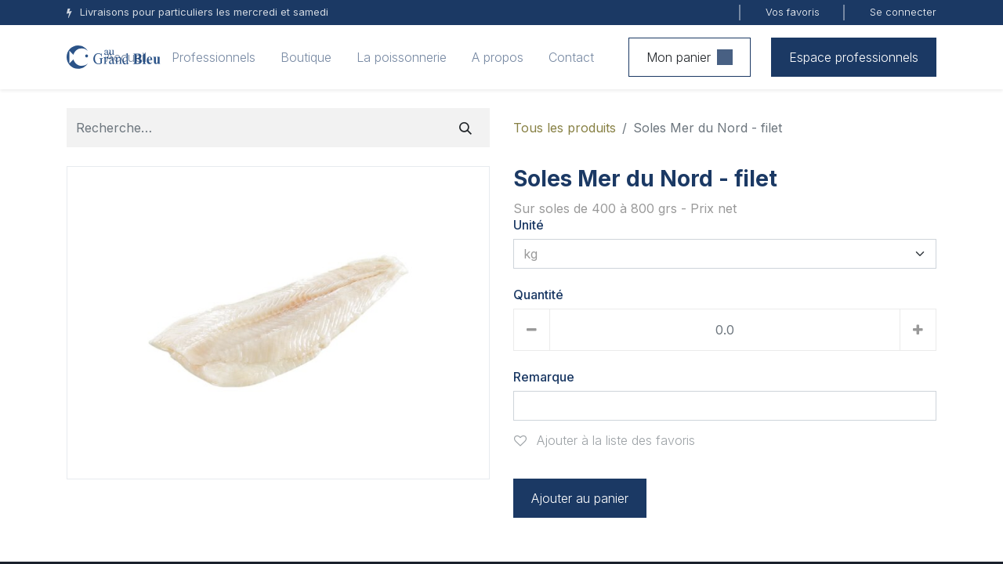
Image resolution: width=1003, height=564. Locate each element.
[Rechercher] (465, 127)
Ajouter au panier (579, 498)
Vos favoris (793, 11)
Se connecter (903, 11)
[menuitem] (126, 57)
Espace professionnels (853, 57)
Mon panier (689, 57)
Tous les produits (564, 128)
